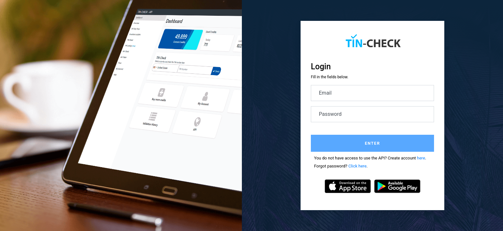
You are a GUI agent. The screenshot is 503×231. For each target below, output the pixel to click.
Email (325, 93)
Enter (372, 143)
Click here (357, 166)
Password (330, 114)
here (421, 158)
